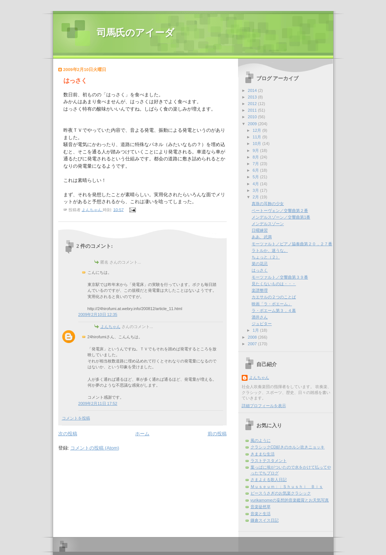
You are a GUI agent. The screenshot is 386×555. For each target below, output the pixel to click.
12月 (257, 130)
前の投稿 (217, 433)
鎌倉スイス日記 (264, 520)
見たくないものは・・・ (274, 284)
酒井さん (260, 317)
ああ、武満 (262, 237)
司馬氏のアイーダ (135, 32)
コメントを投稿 (76, 418)
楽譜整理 (260, 290)
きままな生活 (262, 454)
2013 (253, 97)
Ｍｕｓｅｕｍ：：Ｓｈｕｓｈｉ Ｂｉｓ (286, 486)
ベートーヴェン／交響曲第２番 (280, 210)
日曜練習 (260, 230)
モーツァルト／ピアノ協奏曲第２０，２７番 (292, 244)
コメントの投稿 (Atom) (94, 448)
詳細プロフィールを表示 (264, 405)
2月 (256, 197)
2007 (253, 344)
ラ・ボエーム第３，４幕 (274, 310)
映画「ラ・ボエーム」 (272, 304)
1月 (256, 330)
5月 (256, 177)
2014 (253, 90)
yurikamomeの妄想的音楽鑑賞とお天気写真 (289, 500)
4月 (256, 184)
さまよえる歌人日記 (268, 479)
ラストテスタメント (268, 460)
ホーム (142, 433)
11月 (257, 137)
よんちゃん (110, 326)
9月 (256, 150)
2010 (253, 117)
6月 (256, 170)
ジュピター (262, 323)
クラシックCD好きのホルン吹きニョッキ (287, 447)
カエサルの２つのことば (274, 297)
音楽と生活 (260, 513)
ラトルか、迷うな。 (270, 250)
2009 (253, 124)
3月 (256, 190)
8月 (256, 157)
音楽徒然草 (260, 506)
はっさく (260, 270)
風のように (260, 440)
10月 (257, 143)
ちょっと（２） (266, 257)
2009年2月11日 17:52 (98, 403)
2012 (253, 103)
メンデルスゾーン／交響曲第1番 (281, 217)
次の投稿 (67, 433)
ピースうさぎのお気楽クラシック (280, 493)
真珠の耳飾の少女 (268, 203)
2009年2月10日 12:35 (98, 314)
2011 (253, 110)
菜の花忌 (260, 263)
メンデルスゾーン (268, 223)
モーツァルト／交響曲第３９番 (280, 277)
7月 (256, 163)
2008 (253, 337)
